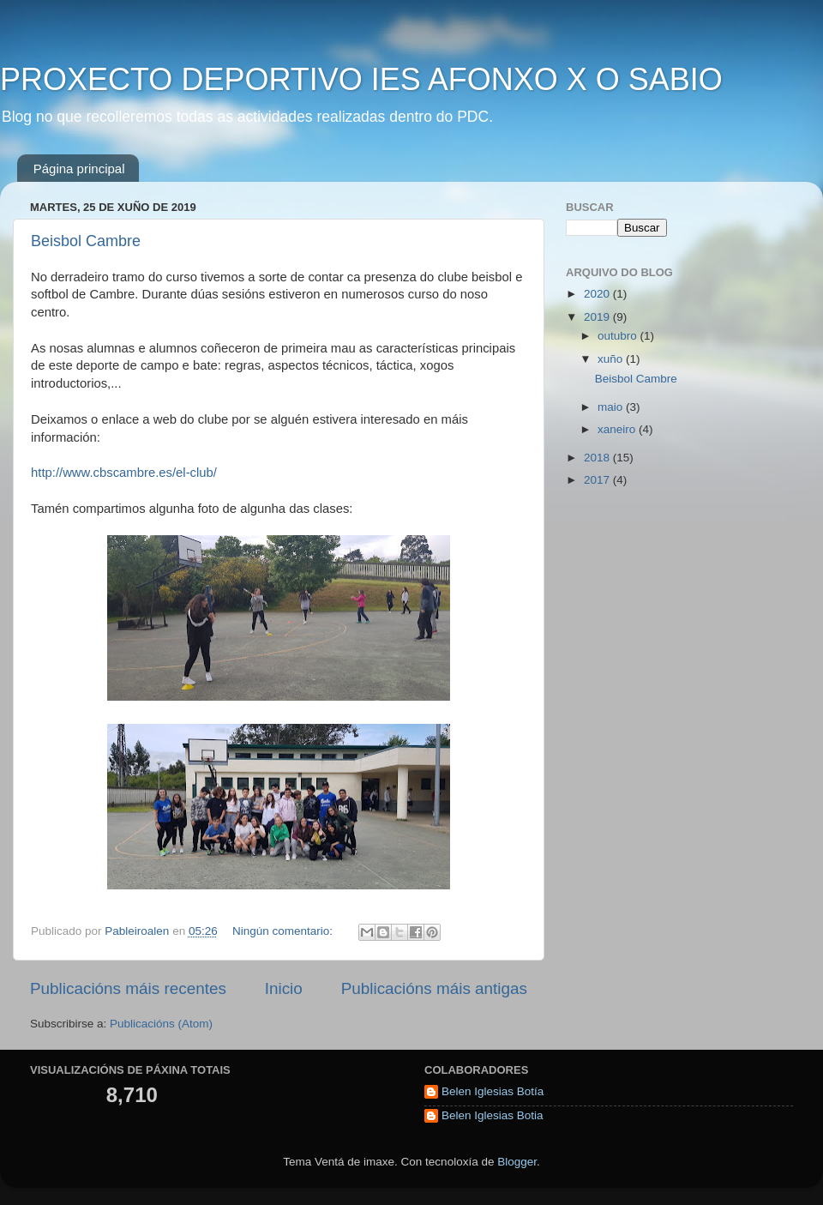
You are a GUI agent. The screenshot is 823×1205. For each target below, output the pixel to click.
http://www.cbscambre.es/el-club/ (124, 472)
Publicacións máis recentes (128, 988)
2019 (598, 316)
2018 (598, 457)
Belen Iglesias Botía (493, 1091)
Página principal (79, 168)
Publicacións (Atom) (161, 1023)
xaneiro (618, 429)
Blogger (517, 1161)
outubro (619, 335)
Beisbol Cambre (86, 241)
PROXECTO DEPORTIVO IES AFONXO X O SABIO (361, 79)
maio (612, 407)
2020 (598, 293)
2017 (598, 479)
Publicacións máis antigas (434, 988)
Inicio (284, 988)
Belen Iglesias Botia (493, 1115)
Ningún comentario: (284, 931)
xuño (612, 358)
